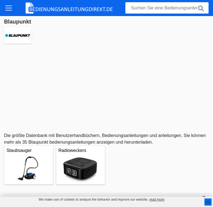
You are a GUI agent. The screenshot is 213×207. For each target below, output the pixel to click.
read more (156, 199)
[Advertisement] (106, 88)
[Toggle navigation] (8, 8)
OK (208, 202)
